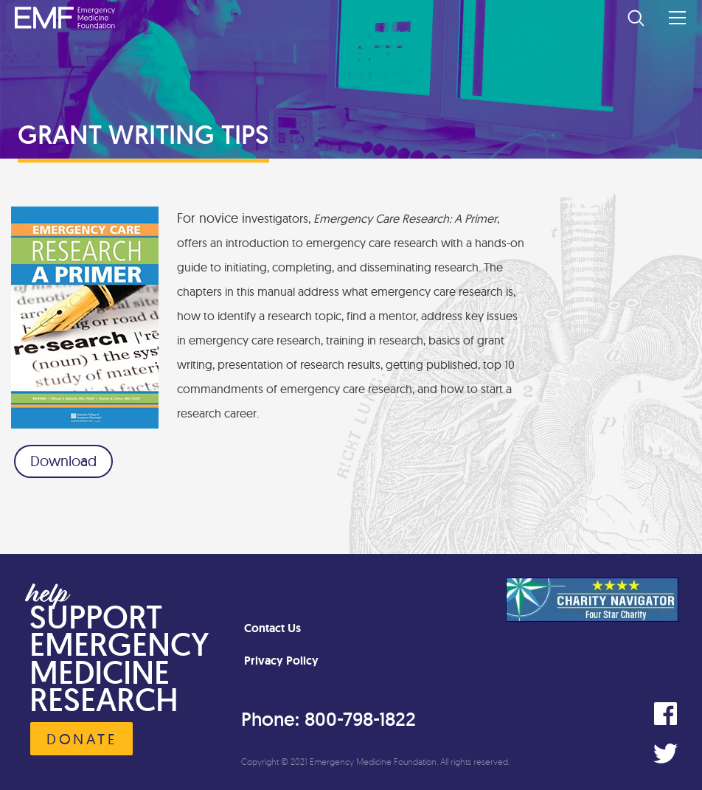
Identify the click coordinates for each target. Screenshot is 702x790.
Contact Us (272, 628)
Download (63, 460)
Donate (81, 739)
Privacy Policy (281, 660)
